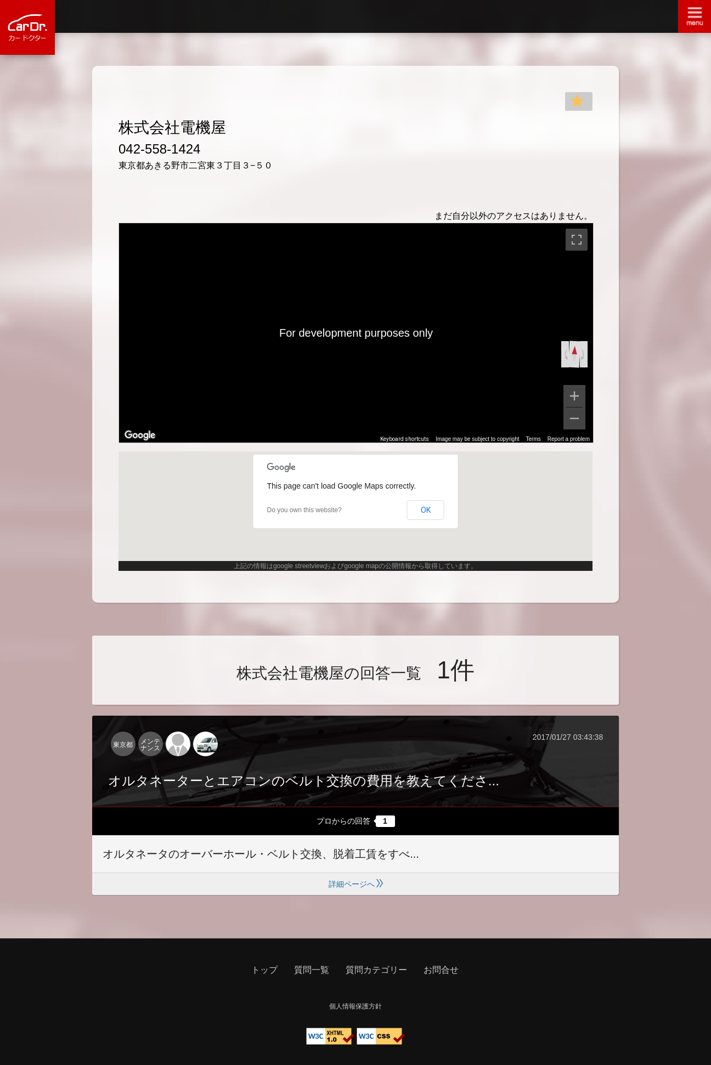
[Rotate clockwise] (584, 354)
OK (426, 510)
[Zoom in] (574, 396)
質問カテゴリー (376, 970)
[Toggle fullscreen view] (577, 240)
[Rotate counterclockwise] (565, 354)
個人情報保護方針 (355, 1006)
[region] (356, 333)
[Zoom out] (574, 418)
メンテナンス (150, 745)
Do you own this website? (304, 510)
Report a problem (569, 439)
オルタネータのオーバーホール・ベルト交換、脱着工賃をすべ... (261, 854)
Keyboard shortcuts (404, 439)
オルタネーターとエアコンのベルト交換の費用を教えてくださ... (303, 780)
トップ (264, 970)
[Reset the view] (574, 354)
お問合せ (441, 970)
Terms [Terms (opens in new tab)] (533, 439)
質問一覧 (311, 970)
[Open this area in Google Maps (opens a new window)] (140, 435)
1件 (455, 669)
